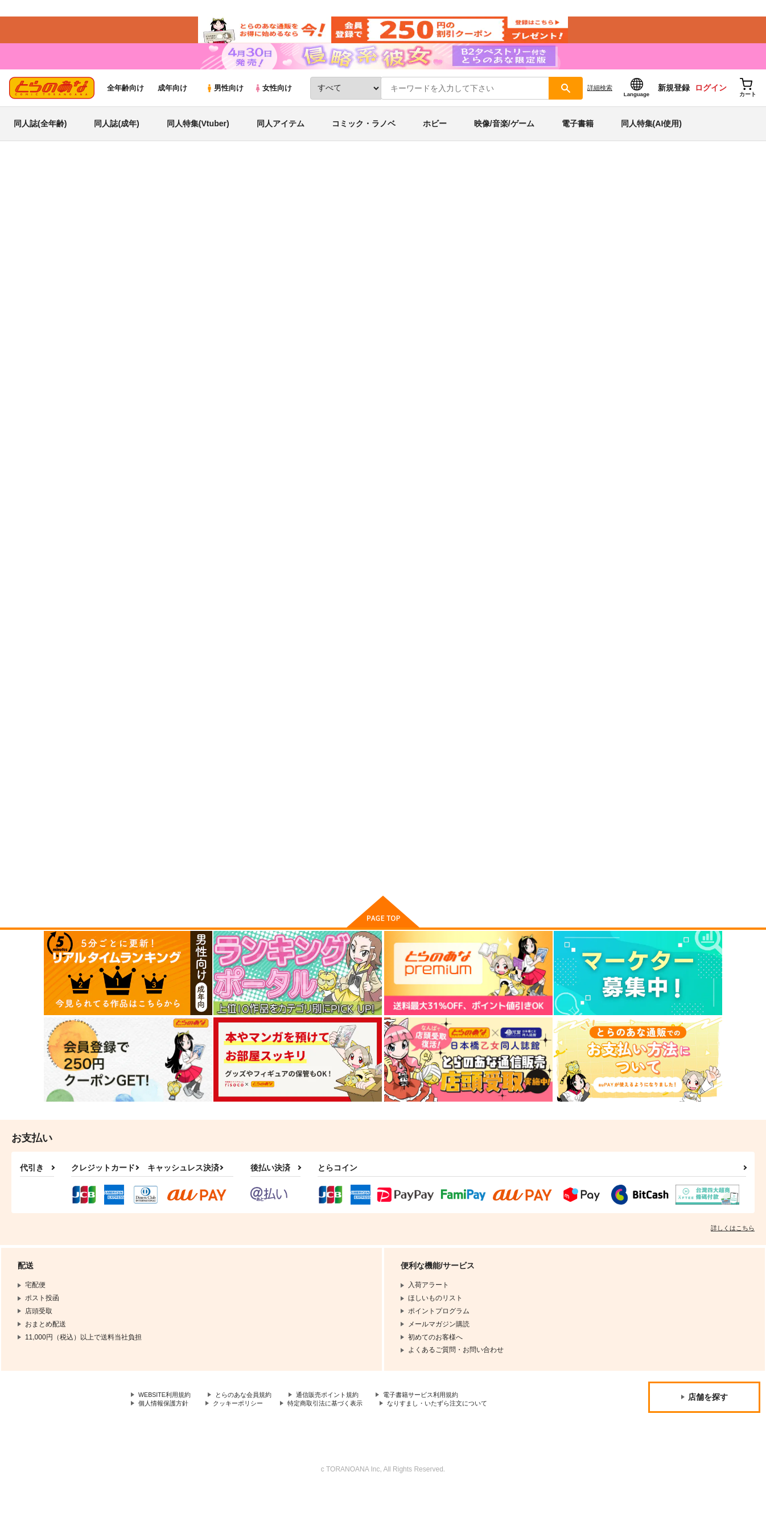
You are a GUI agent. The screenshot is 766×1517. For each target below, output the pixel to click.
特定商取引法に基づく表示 (337, 1430)
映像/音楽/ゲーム (504, 138)
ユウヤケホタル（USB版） (553, 242)
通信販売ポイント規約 (341, 1421)
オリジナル (653, 242)
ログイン (711, 103)
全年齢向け (125, 103)
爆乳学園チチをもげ (652, 546)
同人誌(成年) (116, 138)
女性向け (273, 103)
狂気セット (191, 810)
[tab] (305, 360)
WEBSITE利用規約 (167, 1421)
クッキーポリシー (244, 1430)
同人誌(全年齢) (40, 138)
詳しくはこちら (733, 1253)
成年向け (172, 103)
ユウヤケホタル (422, 546)
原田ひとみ (159, 242)
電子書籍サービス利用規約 (440, 1421)
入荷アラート (551, 219)
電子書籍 (578, 138)
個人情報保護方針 (165, 1430)
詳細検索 (599, 103)
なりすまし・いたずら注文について (457, 1430)
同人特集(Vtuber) (198, 138)
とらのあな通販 (65, 188)
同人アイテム (280, 138)
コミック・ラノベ (364, 138)
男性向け (224, 103)
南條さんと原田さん (453, 242)
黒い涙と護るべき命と (322, 810)
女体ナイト (525, 546)
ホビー (435, 138)
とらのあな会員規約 (251, 1421)
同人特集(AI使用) (651, 138)
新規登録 (674, 103)
